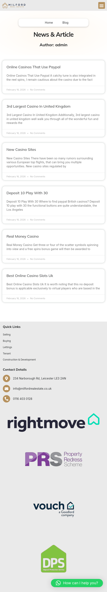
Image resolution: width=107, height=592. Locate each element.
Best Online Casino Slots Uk (29, 275)
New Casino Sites (21, 149)
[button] (101, 5)
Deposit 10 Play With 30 (27, 193)
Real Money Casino (22, 236)
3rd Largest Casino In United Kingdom (38, 106)
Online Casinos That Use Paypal (33, 67)
